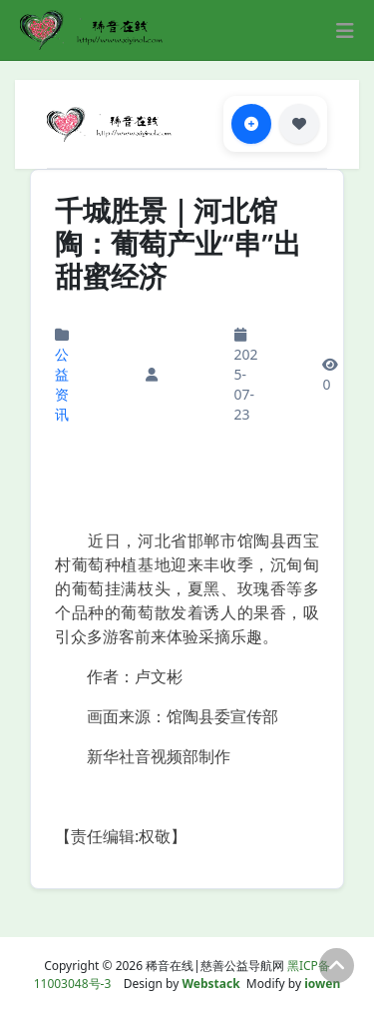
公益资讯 (62, 384)
